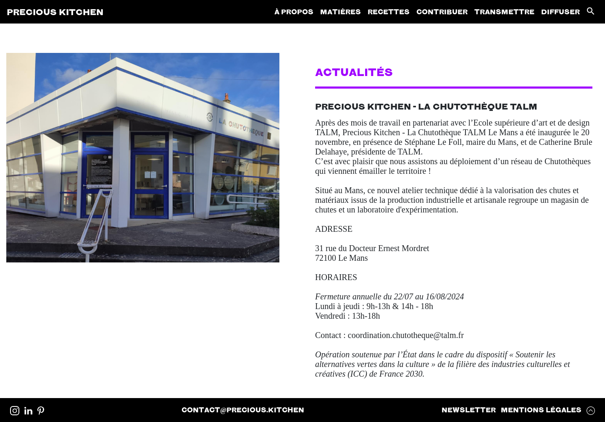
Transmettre (504, 12)
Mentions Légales (541, 410)
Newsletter (469, 410)
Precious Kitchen (55, 12)
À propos (293, 12)
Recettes (389, 12)
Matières (340, 12)
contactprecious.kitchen (243, 410)
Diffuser (560, 12)
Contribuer (442, 12)
